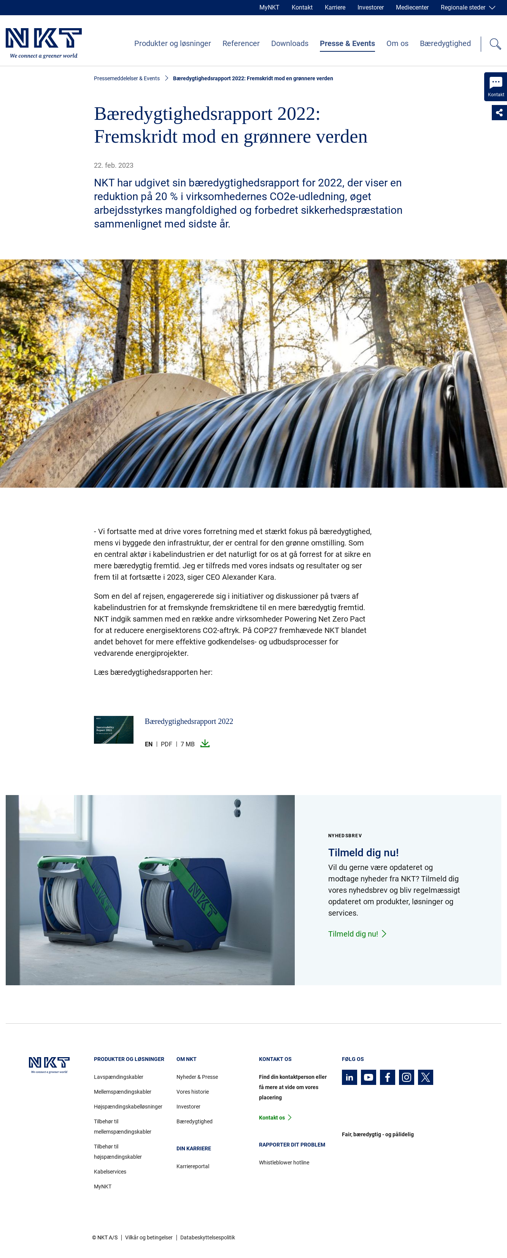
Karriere (335, 7)
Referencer (241, 43)
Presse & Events (347, 43)
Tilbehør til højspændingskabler (118, 1151)
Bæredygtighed (445, 43)
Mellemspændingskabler (122, 1092)
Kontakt (302, 7)
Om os (397, 43)
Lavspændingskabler (118, 1077)
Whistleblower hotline (284, 1162)
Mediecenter (412, 7)
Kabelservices (110, 1172)
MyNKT (269, 7)
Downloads (289, 43)
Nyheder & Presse (197, 1077)
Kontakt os (272, 1118)
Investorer (371, 7)
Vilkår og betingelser (149, 1237)
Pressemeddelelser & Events (127, 78)
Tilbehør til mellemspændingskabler (122, 1126)
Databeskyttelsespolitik (207, 1237)
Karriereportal (192, 1166)
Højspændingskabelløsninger (128, 1107)
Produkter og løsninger (172, 43)
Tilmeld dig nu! (358, 933)
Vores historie (192, 1092)
